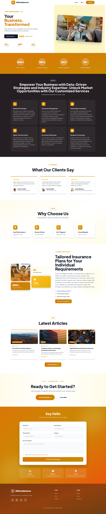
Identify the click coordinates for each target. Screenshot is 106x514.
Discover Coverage (63, 301)
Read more (15, 354)
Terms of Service (44, 454)
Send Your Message (53, 459)
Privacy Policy (34, 454)
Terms (78, 496)
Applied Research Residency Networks (81, 348)
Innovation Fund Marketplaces (21, 348)
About (76, 2)
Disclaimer (79, 499)
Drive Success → (11, 36)
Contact (90, 2)
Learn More (63, 397)
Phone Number (26, 433)
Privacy (78, 493)
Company (56, 433)
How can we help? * (27, 440)
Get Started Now (45, 397)
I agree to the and (36, 454)
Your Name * (26, 425)
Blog (82, 2)
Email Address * (58, 425)
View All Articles (53, 364)
